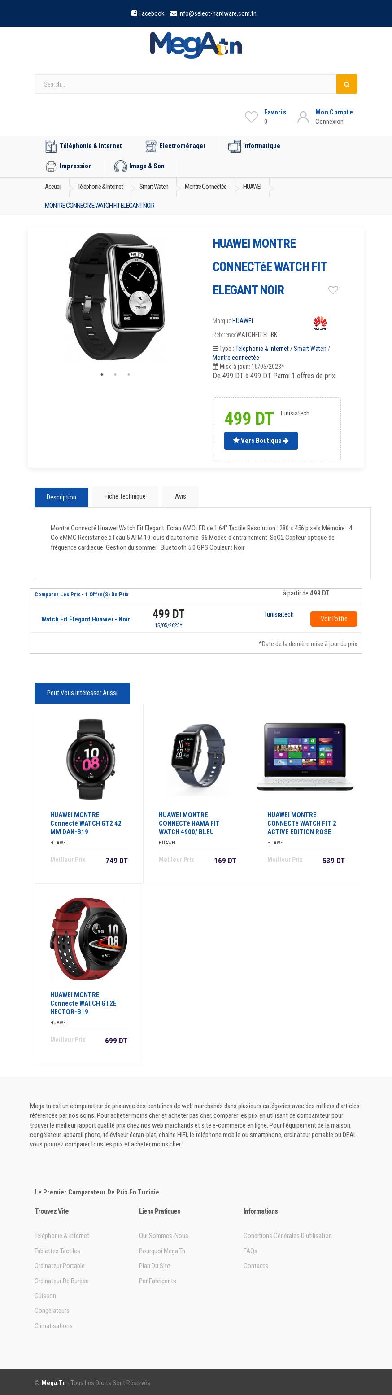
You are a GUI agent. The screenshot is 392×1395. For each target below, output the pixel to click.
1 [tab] (101, 374)
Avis (179, 496)
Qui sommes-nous (163, 1234)
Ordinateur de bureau (62, 1279)
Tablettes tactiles (57, 1249)
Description (61, 497)
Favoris (275, 112)
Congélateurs (52, 1309)
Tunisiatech (279, 613)
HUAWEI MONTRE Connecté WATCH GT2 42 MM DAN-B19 (86, 821)
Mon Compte (334, 112)
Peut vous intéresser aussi (82, 692)
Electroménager (175, 146)
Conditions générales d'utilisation (288, 1234)
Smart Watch (310, 348)
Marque (222, 320)
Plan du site (154, 1263)
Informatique (254, 146)
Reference (224, 334)
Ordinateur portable (60, 1263)
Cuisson (45, 1294)
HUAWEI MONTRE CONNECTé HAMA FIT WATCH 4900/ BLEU (189, 821)
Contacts (256, 1263)
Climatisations (54, 1324)
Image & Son (139, 166)
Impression (68, 166)
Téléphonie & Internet (83, 146)
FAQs (250, 1249)
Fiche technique (125, 496)
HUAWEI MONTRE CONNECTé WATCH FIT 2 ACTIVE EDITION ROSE (301, 821)
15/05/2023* (168, 624)
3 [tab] (128, 374)
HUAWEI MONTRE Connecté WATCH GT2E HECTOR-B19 (83, 1001)
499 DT (168, 613)
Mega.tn (53, 1381)
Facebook (152, 13)
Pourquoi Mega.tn (162, 1249)
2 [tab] (115, 374)
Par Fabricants (157, 1279)
